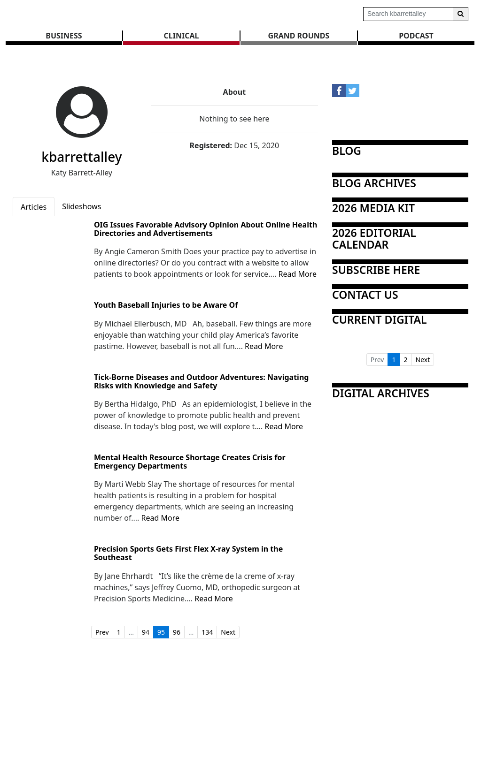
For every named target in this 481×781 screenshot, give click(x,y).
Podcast (416, 35)
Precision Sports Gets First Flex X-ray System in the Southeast (188, 553)
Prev (102, 632)
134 (207, 632)
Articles (34, 207)
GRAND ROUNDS (299, 35)
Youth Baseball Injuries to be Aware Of (166, 305)
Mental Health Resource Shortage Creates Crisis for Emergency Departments (190, 462)
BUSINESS (64, 35)
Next (228, 632)
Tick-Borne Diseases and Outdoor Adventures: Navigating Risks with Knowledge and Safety (201, 381)
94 (145, 632)
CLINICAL (181, 35)
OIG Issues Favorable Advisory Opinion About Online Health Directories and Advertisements (205, 229)
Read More (297, 274)
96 (176, 632)
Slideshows (81, 206)
